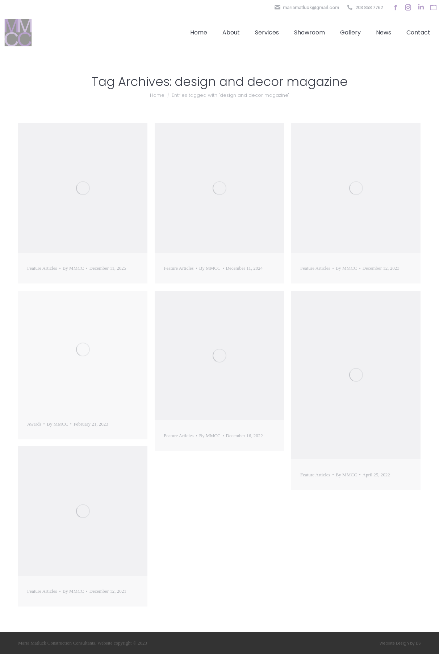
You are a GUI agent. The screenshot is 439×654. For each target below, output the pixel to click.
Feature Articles (42, 268)
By (73, 268)
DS (418, 643)
